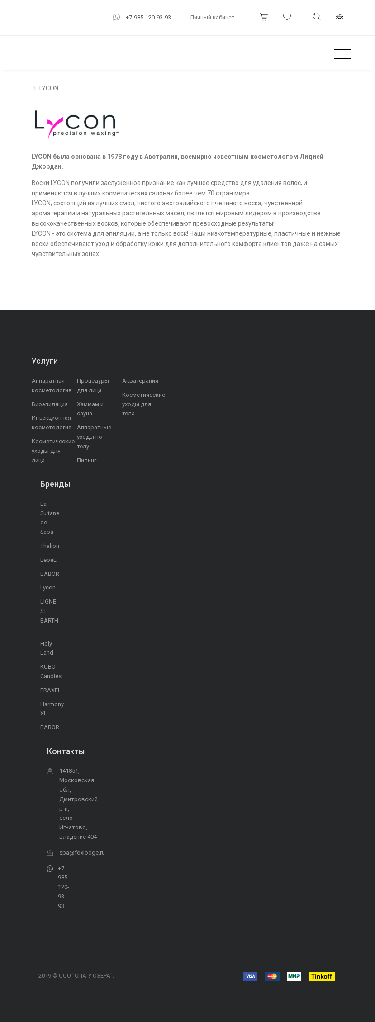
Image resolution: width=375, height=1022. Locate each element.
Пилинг (86, 460)
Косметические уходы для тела (143, 404)
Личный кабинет (212, 17)
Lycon (48, 587)
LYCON (48, 88)
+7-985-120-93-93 (148, 17)
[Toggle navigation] (340, 54)
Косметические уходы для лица (53, 451)
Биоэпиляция (50, 404)
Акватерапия (140, 380)
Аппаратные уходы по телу (94, 437)
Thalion (49, 545)
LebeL (48, 559)
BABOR (49, 573)
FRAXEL (50, 690)
